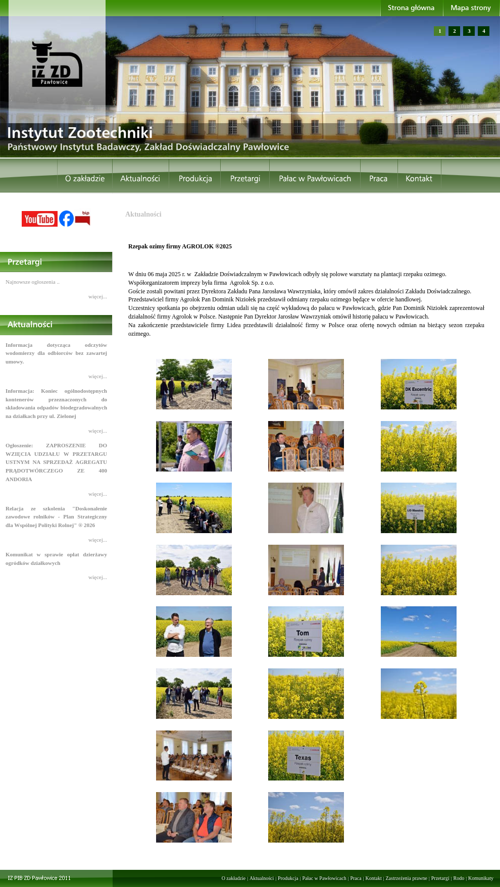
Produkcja (288, 878)
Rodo (459, 878)
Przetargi (440, 878)
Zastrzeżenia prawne (406, 878)
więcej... (97, 296)
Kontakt (373, 878)
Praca (355, 878)
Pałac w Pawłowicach (324, 878)
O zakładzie (233, 878)
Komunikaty (480, 878)
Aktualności (261, 878)
